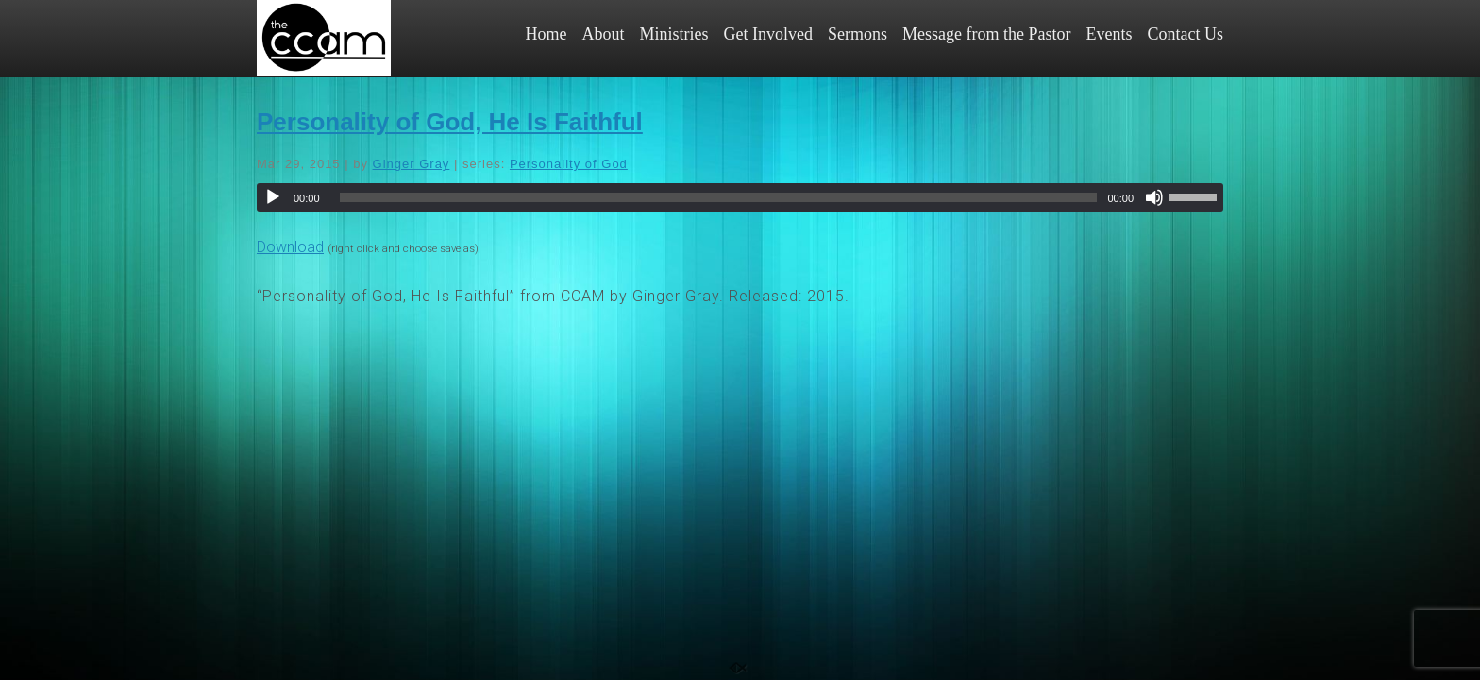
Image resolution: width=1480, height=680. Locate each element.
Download (290, 247)
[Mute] (1154, 197)
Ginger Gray (411, 164)
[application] (740, 197)
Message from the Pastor (986, 34)
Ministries (674, 34)
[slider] (719, 197)
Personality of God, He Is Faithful (450, 122)
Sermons (857, 34)
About (603, 34)
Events (1109, 34)
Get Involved (768, 34)
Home (546, 34)
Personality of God (569, 164)
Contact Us (1186, 34)
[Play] (272, 197)
